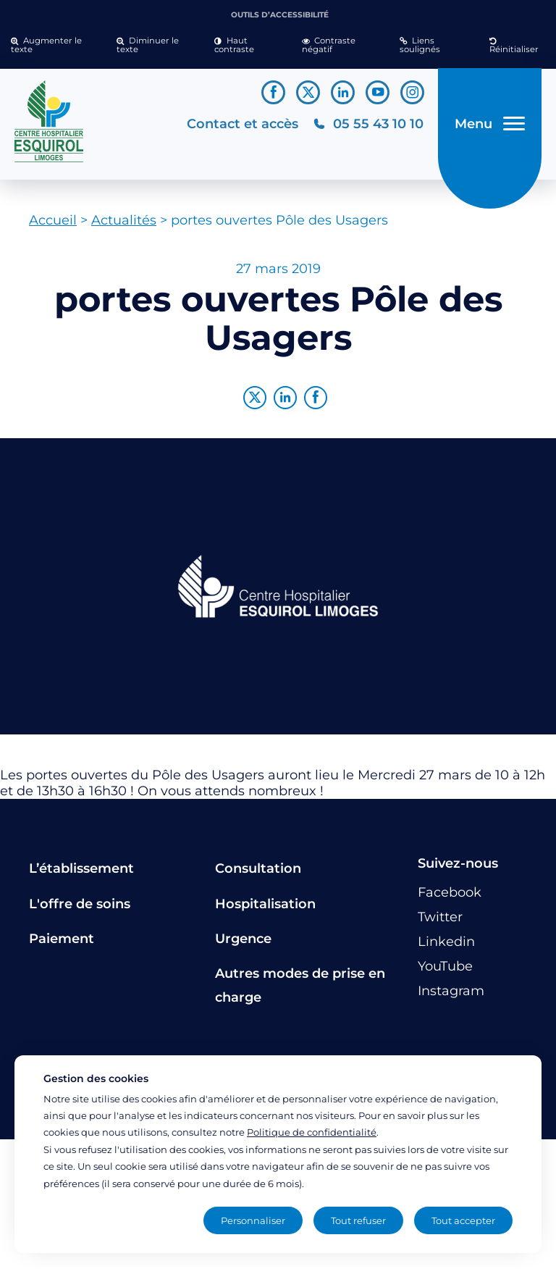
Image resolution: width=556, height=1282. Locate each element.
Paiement (61, 939)
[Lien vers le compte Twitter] (308, 92)
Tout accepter (463, 1220)
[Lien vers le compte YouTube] (377, 92)
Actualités (123, 220)
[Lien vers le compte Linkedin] (343, 92)
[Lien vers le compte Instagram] (412, 92)
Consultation (258, 868)
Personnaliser (253, 1220)
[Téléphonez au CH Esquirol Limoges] (368, 124)
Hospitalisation (265, 904)
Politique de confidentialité (311, 1132)
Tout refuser (358, 1220)
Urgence (243, 939)
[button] (53, 46)
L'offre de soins (79, 904)
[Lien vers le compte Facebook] (273, 92)
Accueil (53, 220)
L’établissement (81, 868)
